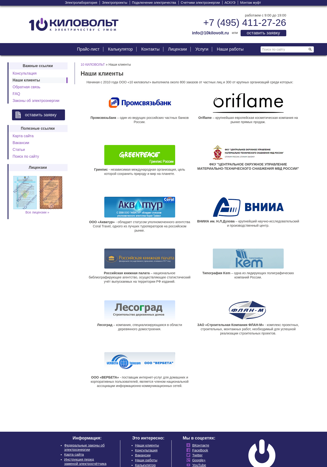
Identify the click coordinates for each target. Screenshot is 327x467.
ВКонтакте (199, 445)
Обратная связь (26, 87)
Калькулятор (120, 49)
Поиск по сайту (26, 156)
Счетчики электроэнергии (200, 2)
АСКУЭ (230, 2)
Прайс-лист (88, 49)
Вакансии (21, 143)
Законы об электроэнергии (36, 101)
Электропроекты (114, 2)
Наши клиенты (147, 445)
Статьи (19, 150)
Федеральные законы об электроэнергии (84, 447)
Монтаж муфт (250, 2)
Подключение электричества (154, 2)
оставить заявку (263, 32)
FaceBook (199, 450)
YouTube (198, 465)
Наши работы (230, 49)
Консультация (25, 73)
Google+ (198, 460)
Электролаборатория (81, 2)
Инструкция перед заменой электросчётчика (85, 461)
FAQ (16, 94)
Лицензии (177, 49)
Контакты (150, 49)
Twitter (196, 455)
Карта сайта (23, 136)
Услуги (201, 49)
